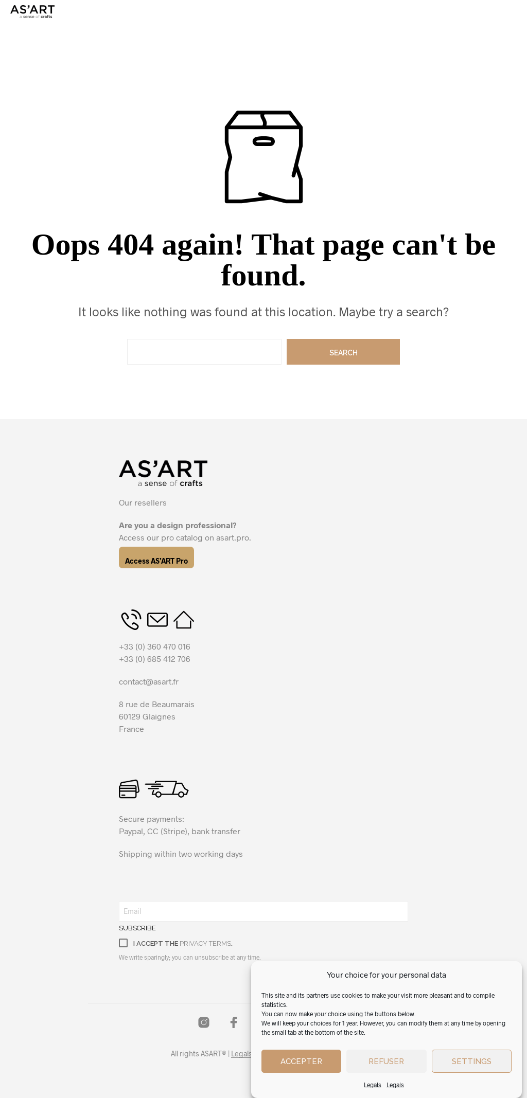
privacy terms (205, 943)
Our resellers (143, 502)
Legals (372, 1084)
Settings (471, 1061)
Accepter (301, 1061)
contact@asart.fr (149, 681)
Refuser (386, 1061)
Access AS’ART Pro (156, 560)
